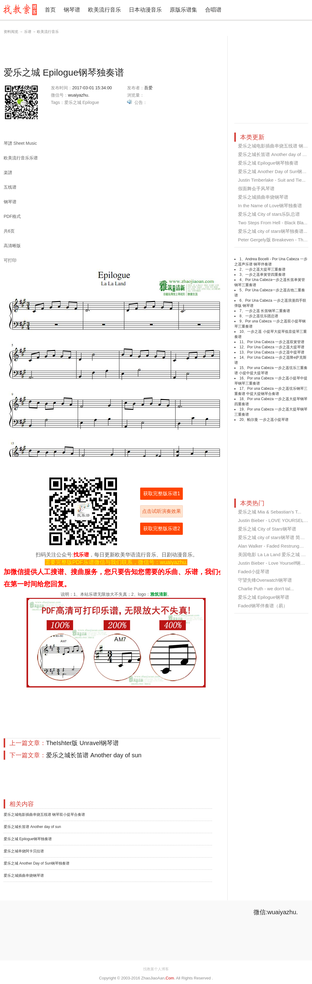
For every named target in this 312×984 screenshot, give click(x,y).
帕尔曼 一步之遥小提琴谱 (267, 419)
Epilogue (90, 102)
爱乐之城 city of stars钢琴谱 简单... (273, 537)
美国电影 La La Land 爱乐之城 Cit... (274, 554)
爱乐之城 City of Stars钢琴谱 (267, 528)
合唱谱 (213, 10)
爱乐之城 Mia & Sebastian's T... (269, 511)
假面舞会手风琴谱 (256, 188)
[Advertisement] (114, 49)
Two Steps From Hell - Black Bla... (272, 222)
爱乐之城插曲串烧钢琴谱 (24, 875)
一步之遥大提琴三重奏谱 (265, 269)
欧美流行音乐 (104, 10)
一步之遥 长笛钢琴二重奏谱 (267, 311)
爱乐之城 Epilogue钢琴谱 (263, 597)
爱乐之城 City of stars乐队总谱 (269, 214)
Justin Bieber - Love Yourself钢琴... (273, 563)
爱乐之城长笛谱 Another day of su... (274, 154)
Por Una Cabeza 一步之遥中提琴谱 (275, 352)
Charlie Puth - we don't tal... (266, 588)
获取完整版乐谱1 (161, 493)
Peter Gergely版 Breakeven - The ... (274, 239)
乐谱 (27, 32)
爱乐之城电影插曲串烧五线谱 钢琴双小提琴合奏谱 (44, 814)
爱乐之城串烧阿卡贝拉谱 (24, 851)
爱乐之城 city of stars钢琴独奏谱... (272, 231)
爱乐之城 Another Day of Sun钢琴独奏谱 (36, 863)
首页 (50, 10)
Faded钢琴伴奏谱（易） (263, 605)
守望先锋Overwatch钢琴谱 (265, 580)
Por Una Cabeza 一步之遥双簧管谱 (275, 342)
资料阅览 (11, 32)
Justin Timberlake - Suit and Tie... (272, 180)
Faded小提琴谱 (253, 571)
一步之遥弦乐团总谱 (261, 316)
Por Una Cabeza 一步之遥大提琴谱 (275, 347)
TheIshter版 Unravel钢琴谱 (82, 743)
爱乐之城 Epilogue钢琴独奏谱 (28, 839)
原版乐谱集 (183, 10)
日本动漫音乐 (145, 10)
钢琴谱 (72, 10)
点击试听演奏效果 (161, 511)
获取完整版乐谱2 (161, 528)
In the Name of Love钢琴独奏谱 (270, 205)
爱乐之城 (72, 102)
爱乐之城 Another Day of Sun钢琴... (274, 171)
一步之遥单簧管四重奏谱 (265, 274)
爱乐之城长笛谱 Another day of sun (93, 755)
